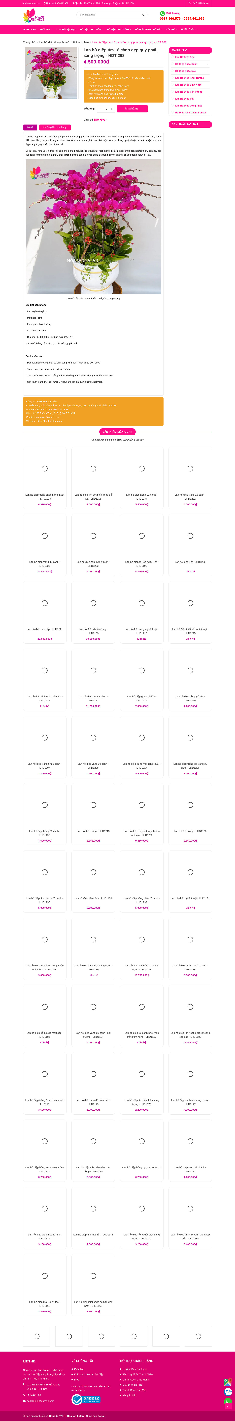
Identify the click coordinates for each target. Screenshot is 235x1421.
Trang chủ (29, 29)
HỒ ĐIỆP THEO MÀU (91, 29)
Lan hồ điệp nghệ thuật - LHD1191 (190, 898)
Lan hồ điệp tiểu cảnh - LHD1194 (93, 898)
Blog (76, 1379)
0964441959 (61, 3)
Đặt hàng (170, 13)
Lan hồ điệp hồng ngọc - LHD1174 (141, 1167)
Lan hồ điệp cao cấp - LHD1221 (45, 629)
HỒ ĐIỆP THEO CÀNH (119, 29)
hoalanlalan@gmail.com (40, 1401)
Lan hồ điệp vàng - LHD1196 (190, 831)
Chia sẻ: (89, 119)
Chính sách (189, 29)
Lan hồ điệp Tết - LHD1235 (190, 561)
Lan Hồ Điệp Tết (184, 98)
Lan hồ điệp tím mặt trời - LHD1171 (93, 1234)
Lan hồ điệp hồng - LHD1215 (93, 831)
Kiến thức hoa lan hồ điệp (88, 1374)
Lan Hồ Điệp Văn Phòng (188, 91)
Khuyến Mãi (129, 1395)
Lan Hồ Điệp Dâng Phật (188, 105)
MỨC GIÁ (171, 29)
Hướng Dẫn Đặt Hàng (135, 1369)
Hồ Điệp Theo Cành (186, 64)
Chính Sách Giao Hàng (136, 1379)
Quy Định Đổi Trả (133, 1384)
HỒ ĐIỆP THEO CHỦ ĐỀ (148, 29)
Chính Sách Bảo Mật (134, 1390)
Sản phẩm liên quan (118, 431)
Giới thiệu (79, 1369)
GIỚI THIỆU (46, 29)
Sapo (101, 1416)
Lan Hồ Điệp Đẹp (185, 57)
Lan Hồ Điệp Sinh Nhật (188, 85)
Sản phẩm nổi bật (185, 124)
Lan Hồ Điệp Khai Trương (189, 78)
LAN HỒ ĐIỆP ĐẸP (65, 29)
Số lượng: (89, 108)
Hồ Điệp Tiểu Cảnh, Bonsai (190, 112)
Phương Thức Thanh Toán (138, 1374)
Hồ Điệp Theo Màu (185, 71)
